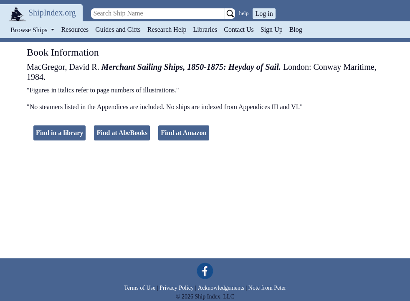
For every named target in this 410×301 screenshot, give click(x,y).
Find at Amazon (183, 132)
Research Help (167, 29)
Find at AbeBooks (121, 132)
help (244, 13)
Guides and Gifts (117, 29)
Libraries (205, 29)
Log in (264, 13)
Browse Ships (29, 29)
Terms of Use (139, 288)
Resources (75, 29)
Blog (295, 29)
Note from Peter (267, 288)
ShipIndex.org (52, 12)
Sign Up (272, 29)
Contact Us (239, 29)
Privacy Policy (176, 288)
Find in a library (59, 132)
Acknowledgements (221, 288)
